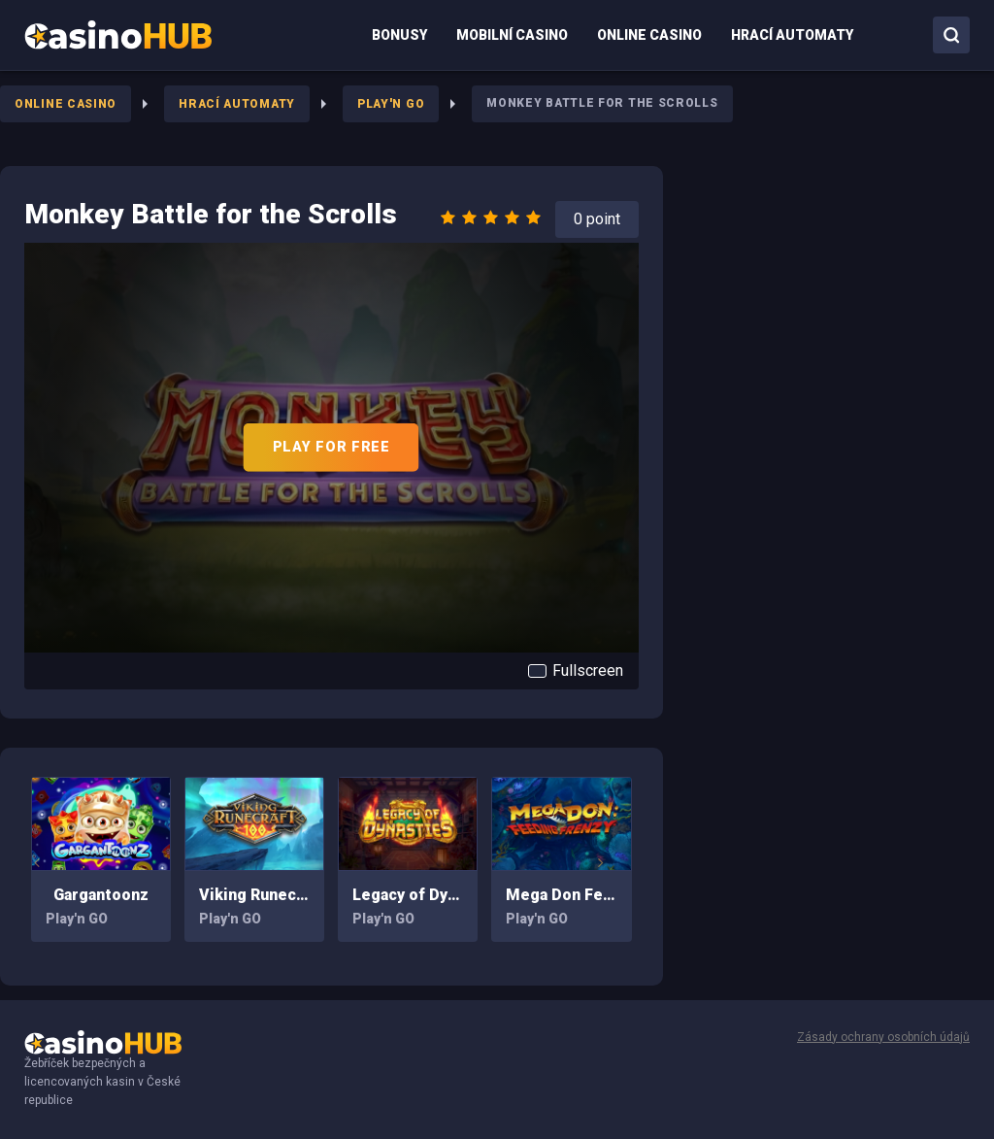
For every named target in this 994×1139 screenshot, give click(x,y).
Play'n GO (390, 104)
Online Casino (65, 104)
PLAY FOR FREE (331, 447)
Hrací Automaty (237, 104)
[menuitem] (118, 35)
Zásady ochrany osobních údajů (883, 1037)
